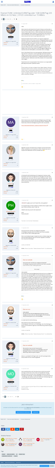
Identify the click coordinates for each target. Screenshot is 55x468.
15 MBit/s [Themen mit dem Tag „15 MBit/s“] (15, 456)
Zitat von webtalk (27, 260)
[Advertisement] (28, 102)
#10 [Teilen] (52, 368)
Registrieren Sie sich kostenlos (33, 407)
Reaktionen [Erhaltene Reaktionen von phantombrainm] (6, 218)
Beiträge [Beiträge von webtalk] (5, 248)
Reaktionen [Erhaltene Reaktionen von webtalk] (6, 246)
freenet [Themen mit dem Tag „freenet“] (3, 454)
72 (14, 19)
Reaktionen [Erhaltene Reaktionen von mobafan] (6, 387)
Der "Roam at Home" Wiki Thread (48, 438)
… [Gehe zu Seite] (12, 19)
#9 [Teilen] (52, 341)
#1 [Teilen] (52, 23)
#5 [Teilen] (52, 200)
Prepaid (42, 440)
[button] (2, 2)
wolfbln (42, 439)
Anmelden (35, 412)
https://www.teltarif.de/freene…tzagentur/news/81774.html (34, 125)
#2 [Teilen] (52, 117)
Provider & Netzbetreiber (10, 440)
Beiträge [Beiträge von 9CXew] (5, 165)
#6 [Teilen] (52, 227)
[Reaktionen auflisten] (23, 87)
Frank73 (24, 203)
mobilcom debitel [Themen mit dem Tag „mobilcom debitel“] (11, 454)
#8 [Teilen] (52, 305)
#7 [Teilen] (52, 255)
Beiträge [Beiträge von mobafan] (5, 389)
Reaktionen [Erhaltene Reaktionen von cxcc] (6, 42)
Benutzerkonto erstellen (23, 412)
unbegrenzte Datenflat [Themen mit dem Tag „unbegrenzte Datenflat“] (7, 456)
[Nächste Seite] (17, 19)
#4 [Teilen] (52, 172)
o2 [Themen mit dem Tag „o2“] (16, 454)
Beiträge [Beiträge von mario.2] (5, 137)
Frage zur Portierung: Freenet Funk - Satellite (32, 443)
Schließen (52, 465)
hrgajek (6, 444)
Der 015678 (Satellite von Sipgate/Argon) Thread (15, 443)
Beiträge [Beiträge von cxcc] (5, 44)
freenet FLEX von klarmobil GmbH (30, 438)
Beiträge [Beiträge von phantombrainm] (5, 220)
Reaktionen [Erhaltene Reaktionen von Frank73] (6, 191)
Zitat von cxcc (26, 309)
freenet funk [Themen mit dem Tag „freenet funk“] (22, 454)
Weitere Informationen (44, 465)
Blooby (24, 444)
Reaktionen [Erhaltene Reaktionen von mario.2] (6, 136)
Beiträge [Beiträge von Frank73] (5, 192)
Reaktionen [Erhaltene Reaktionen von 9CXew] (6, 163)
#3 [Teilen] (52, 145)
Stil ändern (52, 462)
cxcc (33, 83)
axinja (24, 439)
